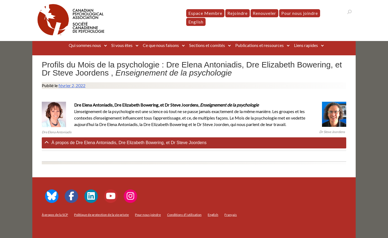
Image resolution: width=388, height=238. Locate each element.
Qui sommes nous (85, 45)
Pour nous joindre (299, 13)
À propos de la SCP (55, 215)
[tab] (194, 142)
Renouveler (264, 13)
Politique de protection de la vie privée (101, 215)
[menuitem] (195, 22)
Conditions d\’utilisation (184, 215)
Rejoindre (237, 13)
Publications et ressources (259, 45)
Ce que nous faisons (161, 45)
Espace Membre (205, 13)
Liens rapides (306, 45)
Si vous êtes (122, 45)
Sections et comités (207, 45)
